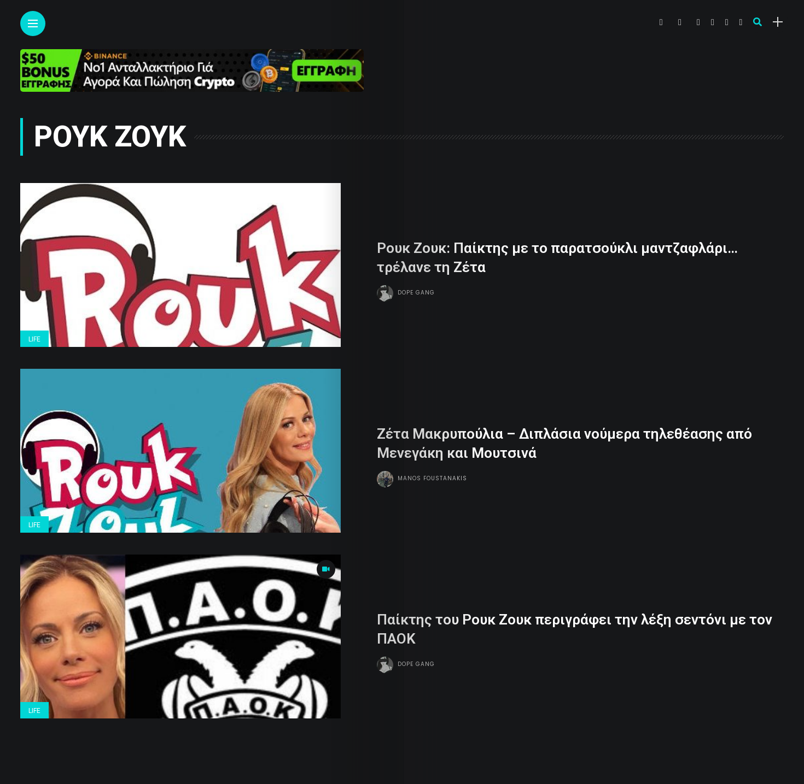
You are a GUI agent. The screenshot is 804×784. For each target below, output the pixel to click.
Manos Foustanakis (432, 478)
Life (34, 339)
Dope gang (416, 292)
